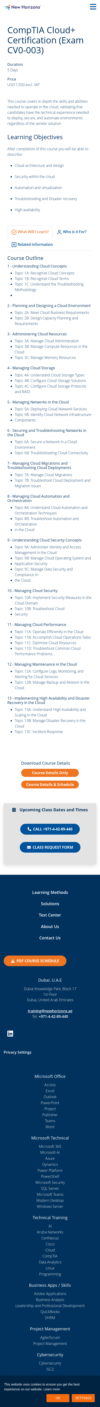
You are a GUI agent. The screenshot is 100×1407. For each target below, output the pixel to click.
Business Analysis (50, 1299)
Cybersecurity (50, 1363)
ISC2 (50, 1369)
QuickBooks (50, 1311)
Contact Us (50, 938)
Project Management (50, 1343)
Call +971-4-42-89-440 (50, 829)
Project (50, 1108)
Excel (50, 1090)
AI (50, 1226)
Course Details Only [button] (50, 772)
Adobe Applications (50, 1293)
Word (50, 1126)
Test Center (50, 915)
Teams (50, 1120)
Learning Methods (50, 892)
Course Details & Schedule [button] (50, 784)
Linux (50, 1268)
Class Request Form (50, 847)
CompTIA (50, 1256)
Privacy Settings (17, 1052)
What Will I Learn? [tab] (30, 232)
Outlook (50, 1096)
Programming (50, 1274)
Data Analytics (50, 1262)
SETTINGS (83, 1398)
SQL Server (50, 1188)
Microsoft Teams (50, 1194)
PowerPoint (50, 1102)
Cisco (50, 1244)
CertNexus (50, 1238)
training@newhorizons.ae (50, 1010)
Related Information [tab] (32, 245)
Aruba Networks (50, 1232)
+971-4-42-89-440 (53, 1016)
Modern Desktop (50, 1200)
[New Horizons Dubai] (12, 7)
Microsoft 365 (50, 1146)
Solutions (50, 903)
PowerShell (50, 1176)
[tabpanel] (50, 494)
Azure (50, 1158)
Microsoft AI (50, 1152)
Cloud (50, 1250)
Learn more (51, 1389)
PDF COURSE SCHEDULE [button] (35, 960)
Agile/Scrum (50, 1337)
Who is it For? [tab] (71, 232)
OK (58, 1398)
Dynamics (50, 1164)
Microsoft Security (50, 1182)
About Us (50, 926)
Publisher (50, 1114)
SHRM (50, 1317)
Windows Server (50, 1206)
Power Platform (50, 1170)
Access (50, 1084)
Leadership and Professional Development (50, 1305)
